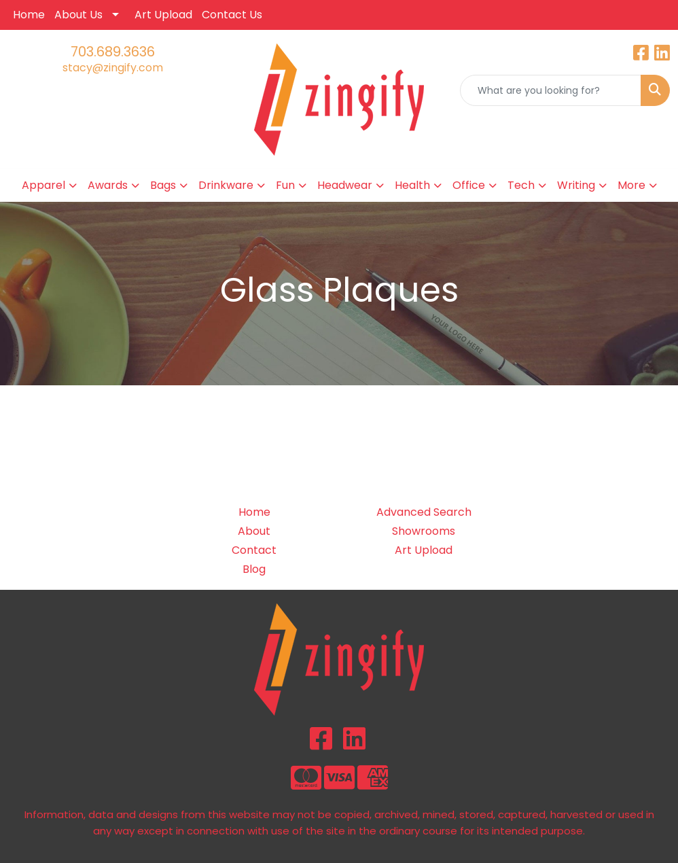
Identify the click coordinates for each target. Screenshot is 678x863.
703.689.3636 (113, 51)
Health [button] (412, 185)
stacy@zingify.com (113, 67)
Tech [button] (521, 185)
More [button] (631, 185)
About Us (78, 14)
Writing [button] (576, 185)
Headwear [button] (344, 185)
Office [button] (468, 185)
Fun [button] (285, 185)
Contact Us (232, 14)
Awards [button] (108, 185)
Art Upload (163, 14)
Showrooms (423, 531)
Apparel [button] (43, 185)
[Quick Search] (550, 90)
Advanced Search (423, 512)
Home (29, 14)
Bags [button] (163, 185)
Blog (254, 569)
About (254, 531)
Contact (254, 550)
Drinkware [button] (225, 185)
